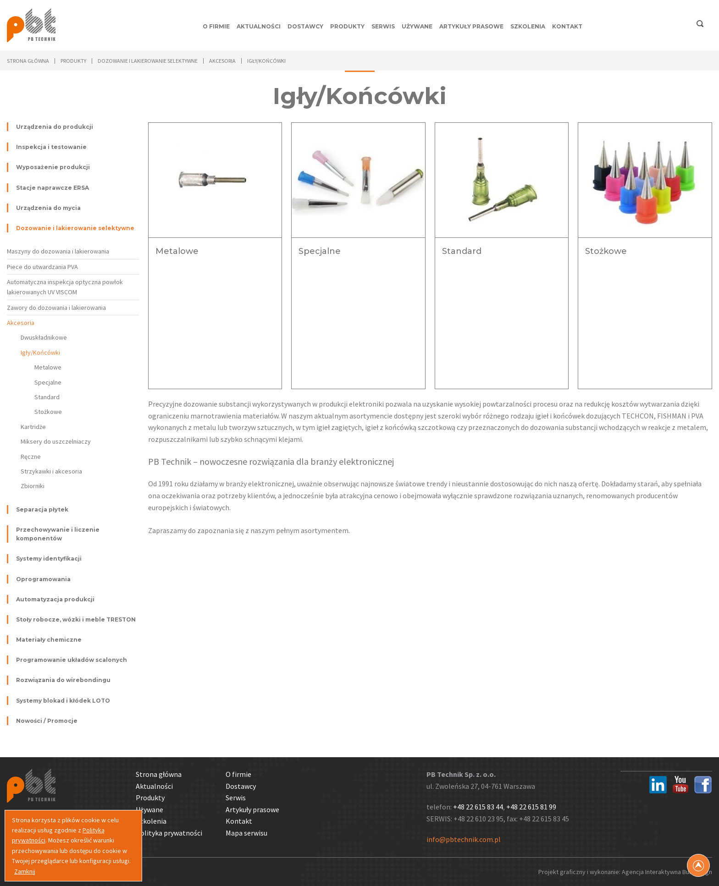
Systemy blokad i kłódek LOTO (63, 700)
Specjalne (47, 382)
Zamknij (24, 871)
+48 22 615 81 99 (531, 806)
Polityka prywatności (169, 832)
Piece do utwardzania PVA (42, 267)
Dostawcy (305, 26)
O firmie (216, 26)
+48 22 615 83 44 (478, 806)
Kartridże (33, 427)
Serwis (383, 26)
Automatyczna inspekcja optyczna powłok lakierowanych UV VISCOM (65, 287)
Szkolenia (527, 26)
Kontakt (567, 26)
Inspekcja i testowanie (51, 146)
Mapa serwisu (246, 832)
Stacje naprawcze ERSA (52, 187)
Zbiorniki (32, 486)
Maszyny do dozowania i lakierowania (58, 251)
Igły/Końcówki (40, 352)
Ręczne (31, 456)
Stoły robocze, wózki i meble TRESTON (76, 619)
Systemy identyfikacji (49, 558)
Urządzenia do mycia (48, 207)
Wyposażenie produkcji (53, 167)
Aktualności (259, 26)
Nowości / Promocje (46, 720)
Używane (417, 26)
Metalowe (47, 367)
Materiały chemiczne (49, 639)
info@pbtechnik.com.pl (463, 839)
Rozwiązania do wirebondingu (63, 680)
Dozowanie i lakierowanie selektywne (75, 228)
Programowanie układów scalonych (71, 659)
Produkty (347, 26)
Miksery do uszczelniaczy (56, 441)
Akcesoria (20, 323)
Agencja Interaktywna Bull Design (667, 872)
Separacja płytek (42, 509)
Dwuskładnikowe (44, 337)
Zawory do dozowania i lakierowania (56, 307)
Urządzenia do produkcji (54, 126)
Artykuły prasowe (471, 26)
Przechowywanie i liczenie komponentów (58, 534)
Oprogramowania (43, 579)
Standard (47, 397)
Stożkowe (48, 411)
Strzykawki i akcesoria (51, 471)
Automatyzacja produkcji (55, 599)
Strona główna (28, 60)
